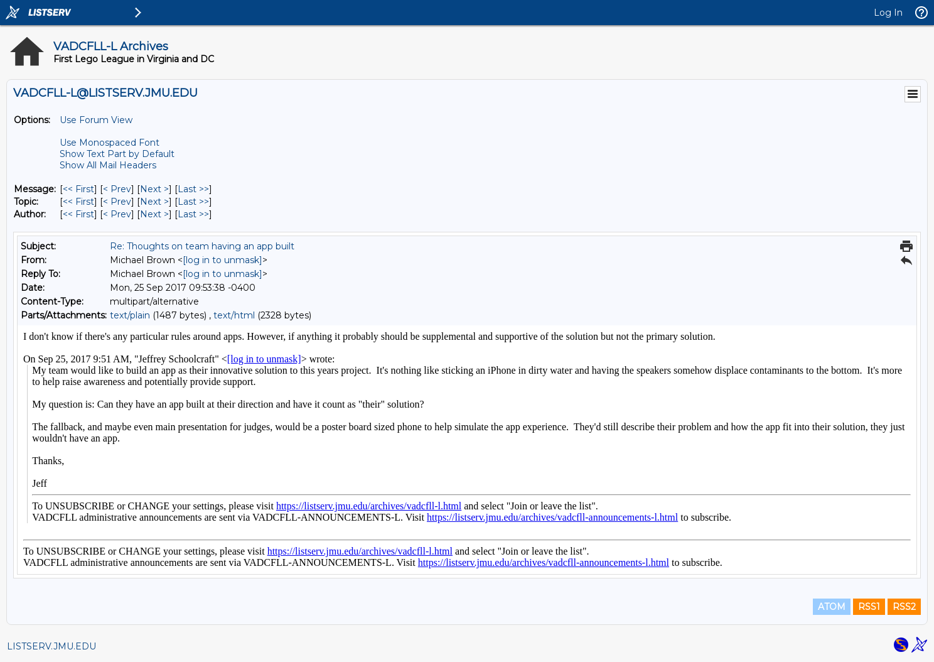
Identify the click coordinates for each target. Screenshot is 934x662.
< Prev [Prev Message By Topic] (117, 201)
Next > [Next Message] (154, 189)
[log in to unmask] (222, 260)
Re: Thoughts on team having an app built (202, 246)
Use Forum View (96, 120)
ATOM (831, 606)
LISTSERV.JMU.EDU (51, 646)
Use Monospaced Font (109, 142)
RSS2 (904, 606)
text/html (234, 315)
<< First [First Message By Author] (78, 214)
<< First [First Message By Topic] (78, 201)
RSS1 (869, 606)
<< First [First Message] (78, 189)
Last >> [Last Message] (193, 189)
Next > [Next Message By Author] (154, 214)
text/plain (130, 315)
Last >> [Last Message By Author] (193, 214)
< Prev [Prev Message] (117, 189)
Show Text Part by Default (117, 154)
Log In (888, 12)
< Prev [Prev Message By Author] (117, 214)
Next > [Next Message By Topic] (154, 201)
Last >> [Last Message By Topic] (193, 201)
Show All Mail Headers (108, 165)
